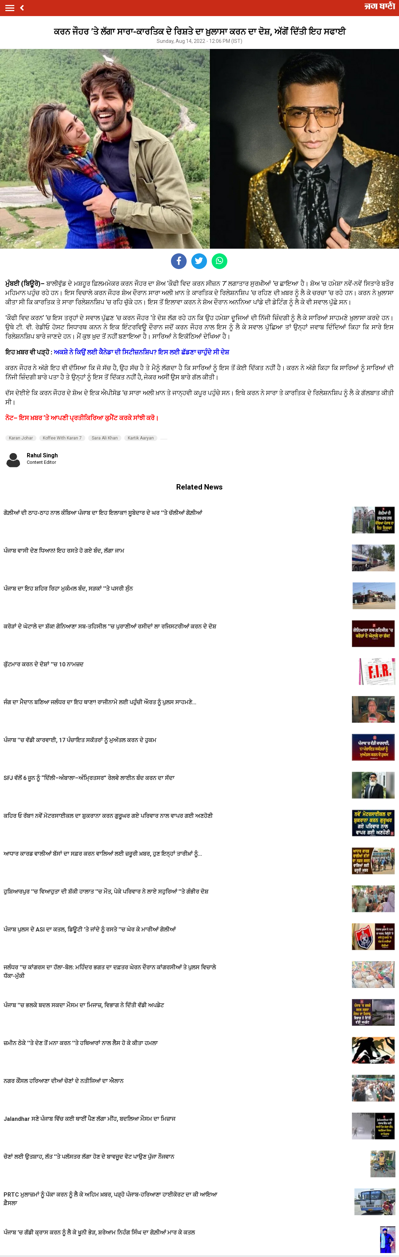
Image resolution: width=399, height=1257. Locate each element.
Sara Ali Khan (105, 438)
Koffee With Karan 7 (62, 438)
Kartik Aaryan (141, 438)
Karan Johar (21, 438)
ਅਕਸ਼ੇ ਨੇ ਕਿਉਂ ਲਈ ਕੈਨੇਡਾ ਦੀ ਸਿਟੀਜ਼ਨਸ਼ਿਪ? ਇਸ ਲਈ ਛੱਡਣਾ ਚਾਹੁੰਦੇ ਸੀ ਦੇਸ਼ (141, 352)
